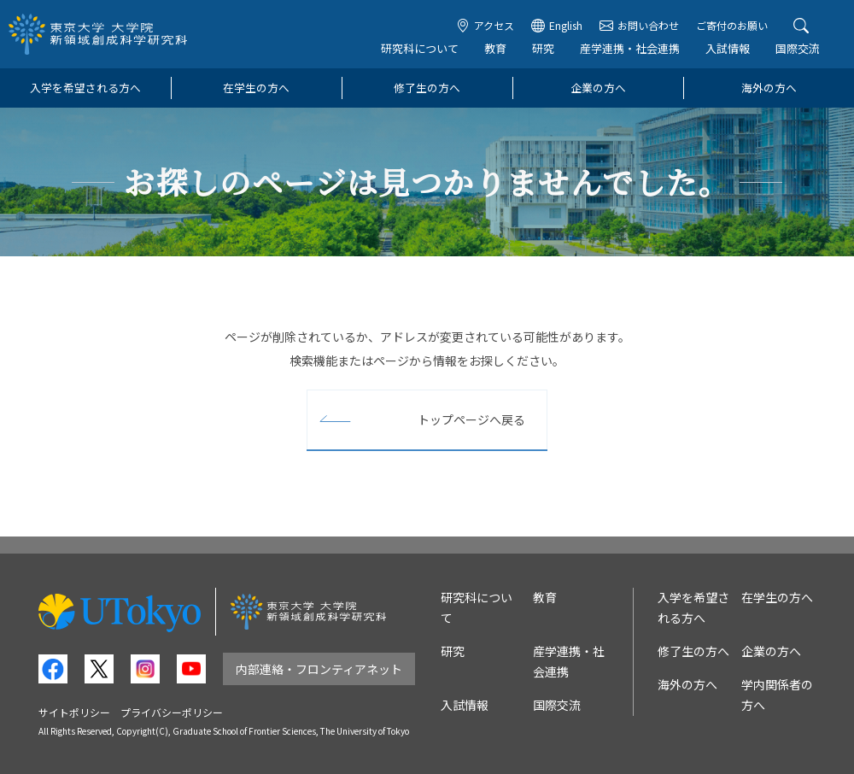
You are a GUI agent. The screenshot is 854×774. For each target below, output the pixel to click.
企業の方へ (598, 87)
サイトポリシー (74, 712)
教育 (495, 48)
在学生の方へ (256, 87)
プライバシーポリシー (171, 712)
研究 (543, 48)
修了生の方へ (427, 87)
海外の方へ (769, 87)
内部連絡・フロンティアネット (319, 668)
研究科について (420, 48)
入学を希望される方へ (85, 87)
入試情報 (727, 48)
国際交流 (797, 48)
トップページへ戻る (471, 419)
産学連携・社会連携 (630, 48)
